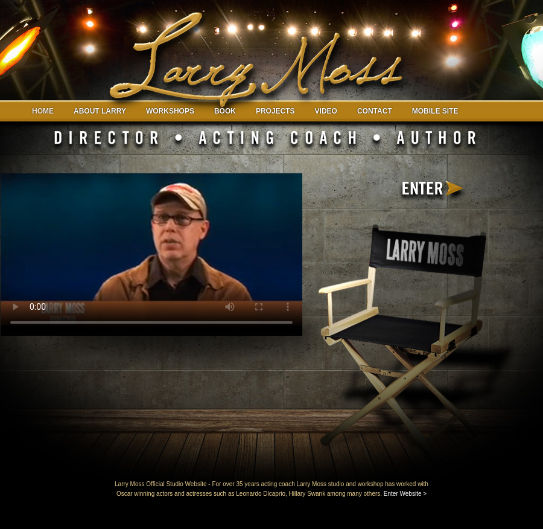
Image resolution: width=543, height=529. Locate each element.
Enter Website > (405, 493)
